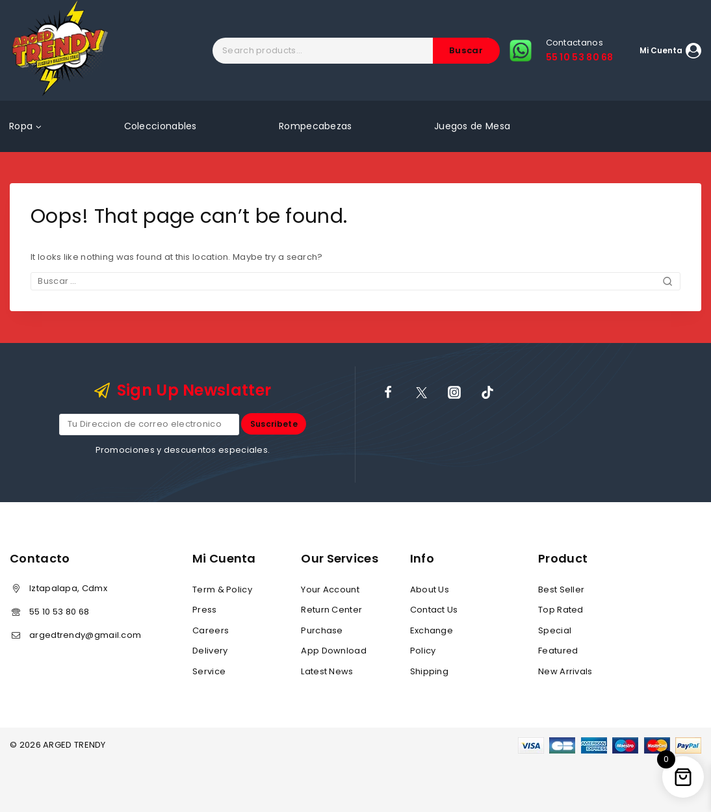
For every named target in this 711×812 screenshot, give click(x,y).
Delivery (209, 650)
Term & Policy (222, 589)
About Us (429, 589)
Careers (210, 630)
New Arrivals (565, 671)
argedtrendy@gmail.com (85, 635)
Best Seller (561, 589)
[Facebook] (388, 392)
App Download (334, 650)
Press (204, 610)
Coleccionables (160, 126)
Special (554, 630)
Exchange (431, 630)
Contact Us (434, 610)
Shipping (429, 671)
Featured (558, 650)
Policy (423, 650)
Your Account (330, 589)
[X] (421, 392)
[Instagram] (454, 392)
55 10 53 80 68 (59, 611)
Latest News (327, 671)
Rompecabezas (315, 126)
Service (209, 671)
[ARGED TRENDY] (60, 50)
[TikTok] (487, 392)
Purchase (322, 630)
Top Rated (561, 610)
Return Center (331, 610)
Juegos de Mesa (472, 126)
